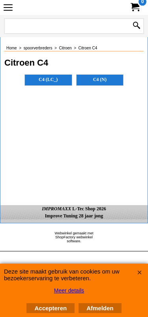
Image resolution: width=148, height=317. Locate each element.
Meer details (69, 290)
